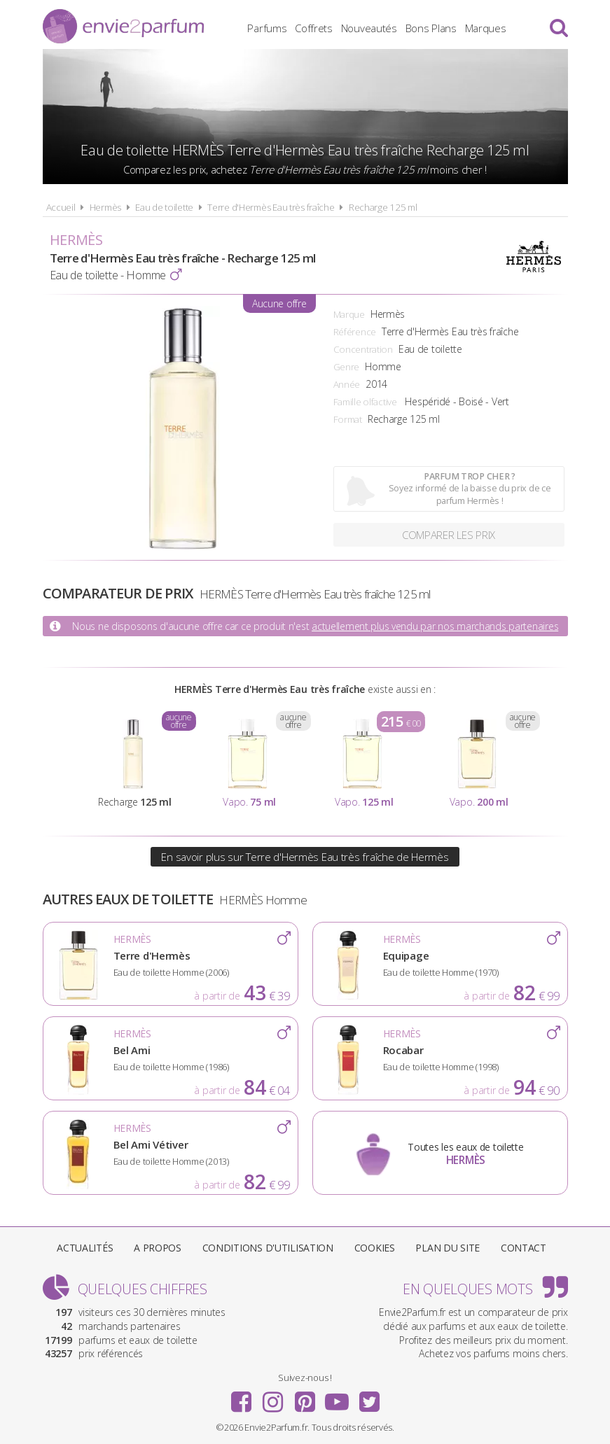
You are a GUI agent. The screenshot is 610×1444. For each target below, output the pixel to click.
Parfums (266, 28)
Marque (349, 314)
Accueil (61, 207)
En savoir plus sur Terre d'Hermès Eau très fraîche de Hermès (304, 857)
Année (347, 384)
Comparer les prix (448, 535)
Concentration (363, 349)
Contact (523, 1247)
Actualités (85, 1247)
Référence (354, 331)
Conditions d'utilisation (267, 1247)
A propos (157, 1247)
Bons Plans (431, 28)
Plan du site (447, 1247)
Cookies (374, 1247)
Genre (346, 366)
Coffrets (314, 28)
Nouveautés (369, 28)
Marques (485, 28)
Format (347, 419)
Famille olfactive (365, 401)
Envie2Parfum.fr (123, 26)
